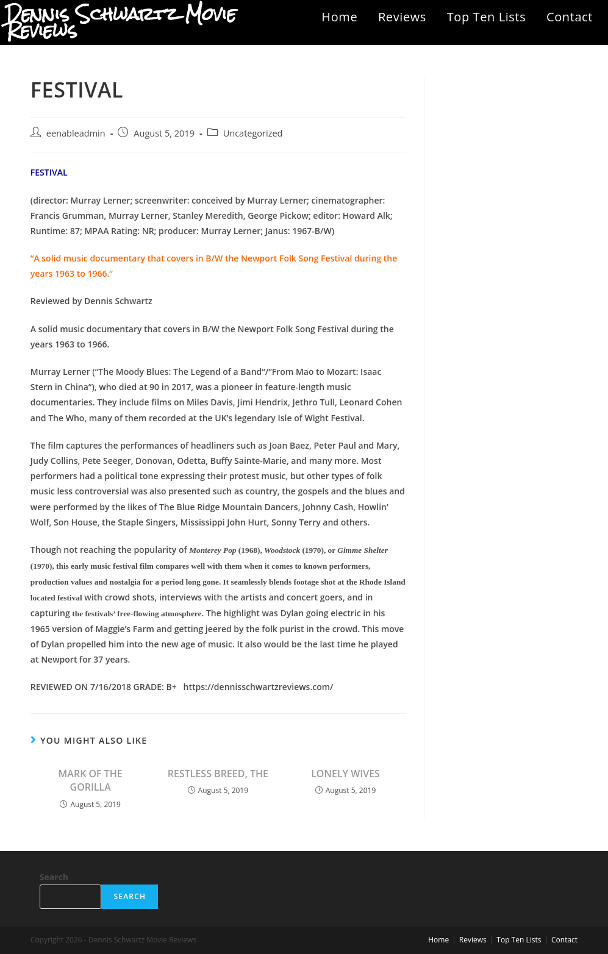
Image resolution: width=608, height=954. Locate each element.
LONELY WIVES (345, 773)
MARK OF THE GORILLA (91, 780)
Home (339, 17)
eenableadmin (76, 133)
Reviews (402, 17)
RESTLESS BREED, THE (218, 773)
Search (54, 877)
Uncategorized (253, 133)
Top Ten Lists (486, 17)
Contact (569, 17)
